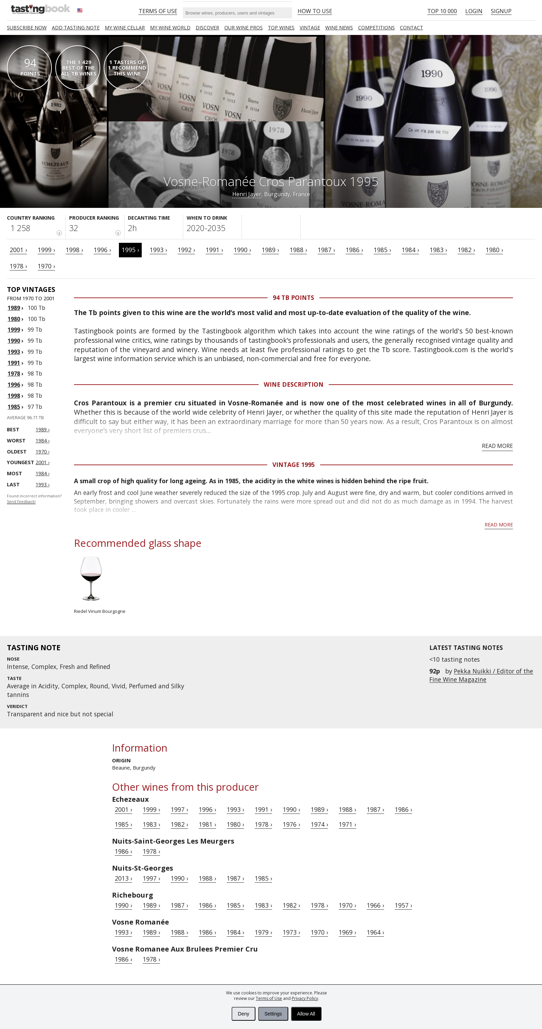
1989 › (270, 250)
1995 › (130, 250)
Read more (497, 446)
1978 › (18, 266)
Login (474, 11)
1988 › (298, 250)
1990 (14, 340)
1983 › (438, 250)
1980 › (494, 250)
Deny (243, 1014)
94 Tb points (293, 297)
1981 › (207, 824)
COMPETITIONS (376, 27)
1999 (14, 329)
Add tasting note (76, 27)
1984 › (410, 250)
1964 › (375, 932)
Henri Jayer (246, 194)
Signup (501, 11)
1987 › (326, 250)
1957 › (403, 905)
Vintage (310, 27)
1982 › (466, 250)
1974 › (319, 824)
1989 (14, 308)
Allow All (306, 1014)
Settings (273, 1014)
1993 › (158, 250)
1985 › (382, 250)
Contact (411, 27)
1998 (14, 395)
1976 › (291, 824)
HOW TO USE (315, 11)
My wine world (170, 27)
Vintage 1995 (293, 464)
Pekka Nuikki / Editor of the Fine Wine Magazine (481, 675)
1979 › (263, 932)
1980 (14, 319)
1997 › (179, 809)
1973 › (291, 932)
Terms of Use (269, 998)
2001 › (18, 250)
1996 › (102, 250)
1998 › (74, 250)
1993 (14, 352)
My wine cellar (125, 27)
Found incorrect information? (34, 499)
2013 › (123, 878)
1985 (14, 407)
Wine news (339, 27)
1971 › (347, 824)
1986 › (354, 250)
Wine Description (294, 384)
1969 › (347, 932)
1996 (14, 384)
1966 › (375, 905)
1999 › (46, 250)
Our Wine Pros (243, 27)
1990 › (242, 250)
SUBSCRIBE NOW (27, 27)
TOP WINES (281, 27)
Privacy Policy (305, 998)
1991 (14, 363)
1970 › (46, 266)
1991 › (214, 250)
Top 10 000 (442, 11)
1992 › (186, 250)
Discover (207, 27)
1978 (14, 373)
